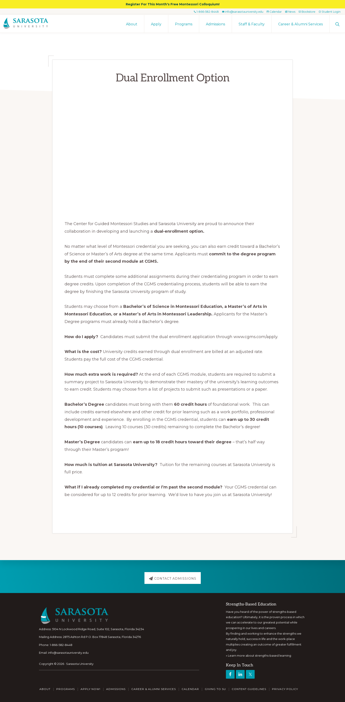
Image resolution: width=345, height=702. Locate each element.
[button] (337, 24)
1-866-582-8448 (197, 11)
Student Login (329, 11)
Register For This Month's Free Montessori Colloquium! (172, 4)
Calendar (269, 11)
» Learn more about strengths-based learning (258, 655)
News (286, 11)
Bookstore (304, 11)
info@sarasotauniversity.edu (235, 11)
